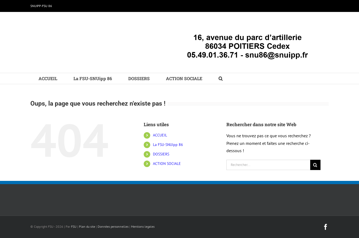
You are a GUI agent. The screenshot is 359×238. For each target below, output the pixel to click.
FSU (73, 226)
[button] (220, 78)
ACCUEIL (160, 135)
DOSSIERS (161, 154)
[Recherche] (315, 165)
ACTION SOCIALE (167, 163)
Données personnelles (113, 226)
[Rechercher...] (268, 165)
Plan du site (87, 226)
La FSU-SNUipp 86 (168, 144)
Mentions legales (143, 226)
